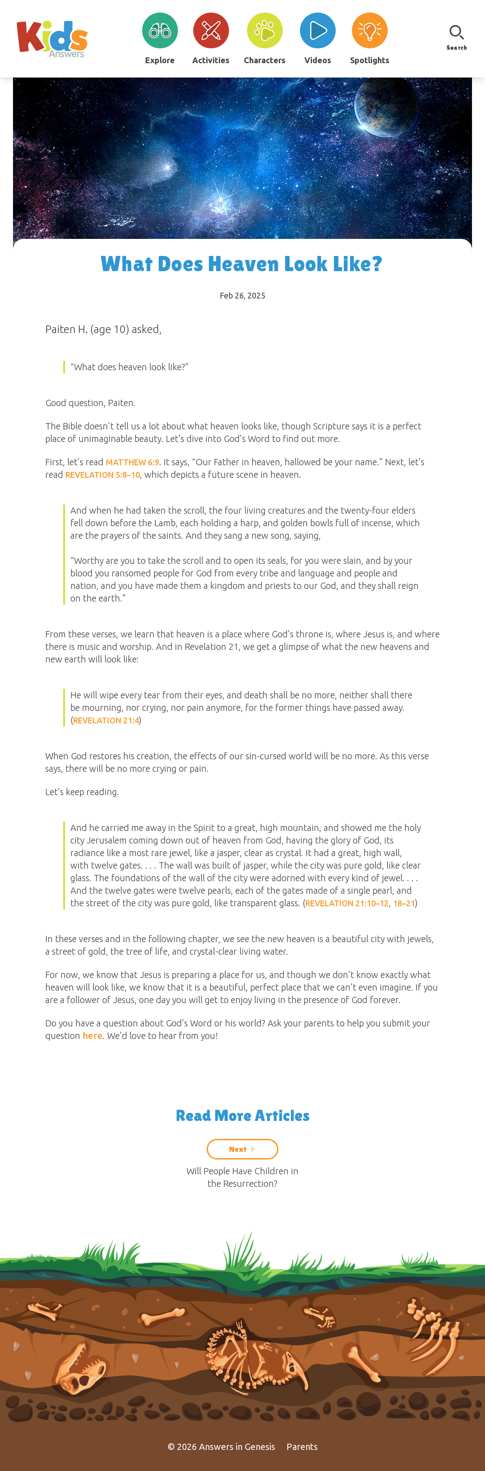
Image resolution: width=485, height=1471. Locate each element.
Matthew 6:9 (132, 462)
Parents (302, 1446)
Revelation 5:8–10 (102, 474)
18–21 (404, 903)
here (92, 1035)
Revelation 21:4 (106, 720)
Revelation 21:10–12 (347, 903)
